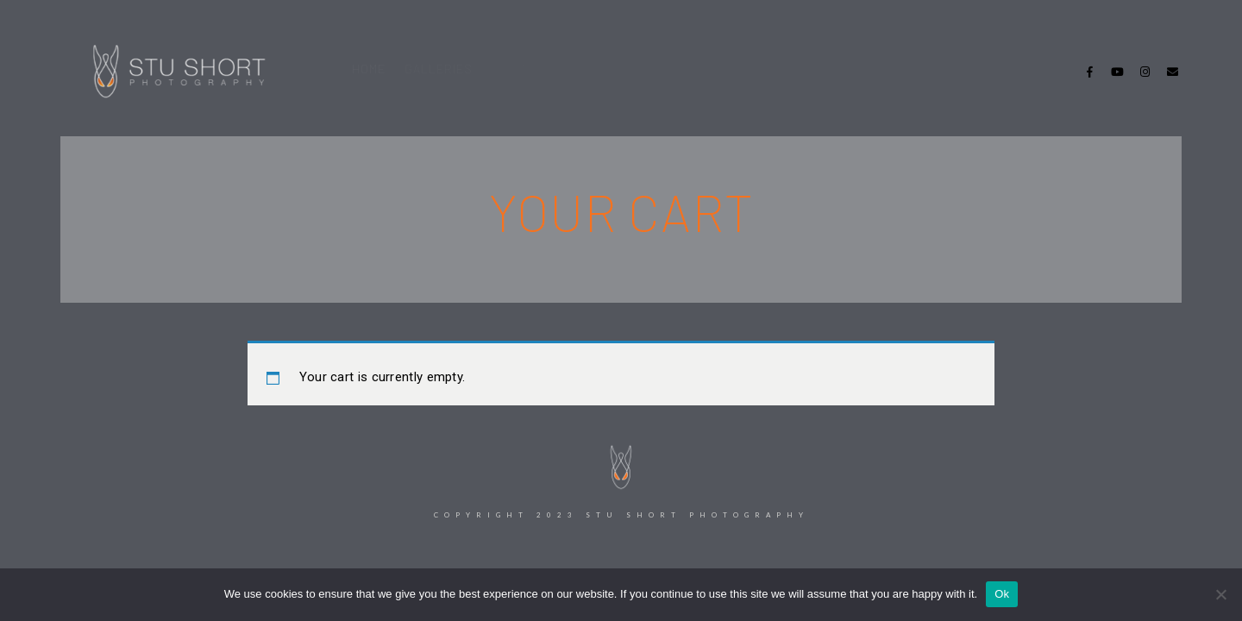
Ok (1001, 593)
